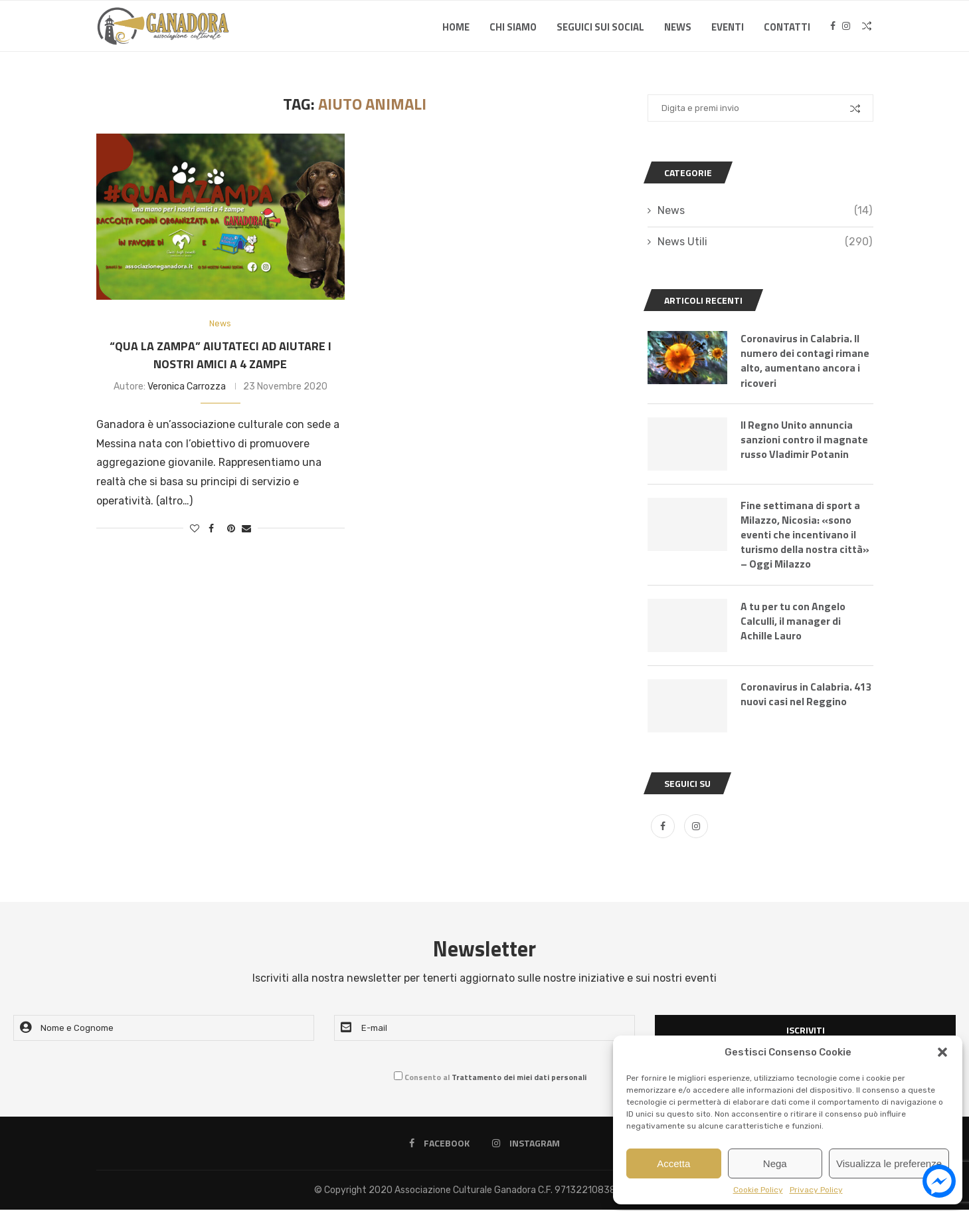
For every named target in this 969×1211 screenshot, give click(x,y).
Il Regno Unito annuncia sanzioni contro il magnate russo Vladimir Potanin (805, 440)
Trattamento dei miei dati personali (519, 1078)
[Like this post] (194, 528)
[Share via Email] (246, 528)
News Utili (765, 242)
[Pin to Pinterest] (231, 528)
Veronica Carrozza (186, 386)
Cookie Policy (758, 1189)
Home (456, 27)
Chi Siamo (513, 27)
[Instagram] (846, 27)
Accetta (673, 1163)
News (677, 27)
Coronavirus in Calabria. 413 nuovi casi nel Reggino (805, 696)
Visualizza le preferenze (889, 1163)
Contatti (787, 27)
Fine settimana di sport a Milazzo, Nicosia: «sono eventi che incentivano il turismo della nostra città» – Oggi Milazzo (806, 535)
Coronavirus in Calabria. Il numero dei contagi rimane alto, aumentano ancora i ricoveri (806, 361)
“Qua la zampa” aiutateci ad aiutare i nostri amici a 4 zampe (220, 355)
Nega (775, 1163)
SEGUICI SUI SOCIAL (600, 27)
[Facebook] (833, 27)
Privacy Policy (816, 1189)
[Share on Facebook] (211, 528)
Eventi (727, 27)
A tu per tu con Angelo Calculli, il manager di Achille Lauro (795, 622)
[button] (942, 1052)
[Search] (866, 27)
